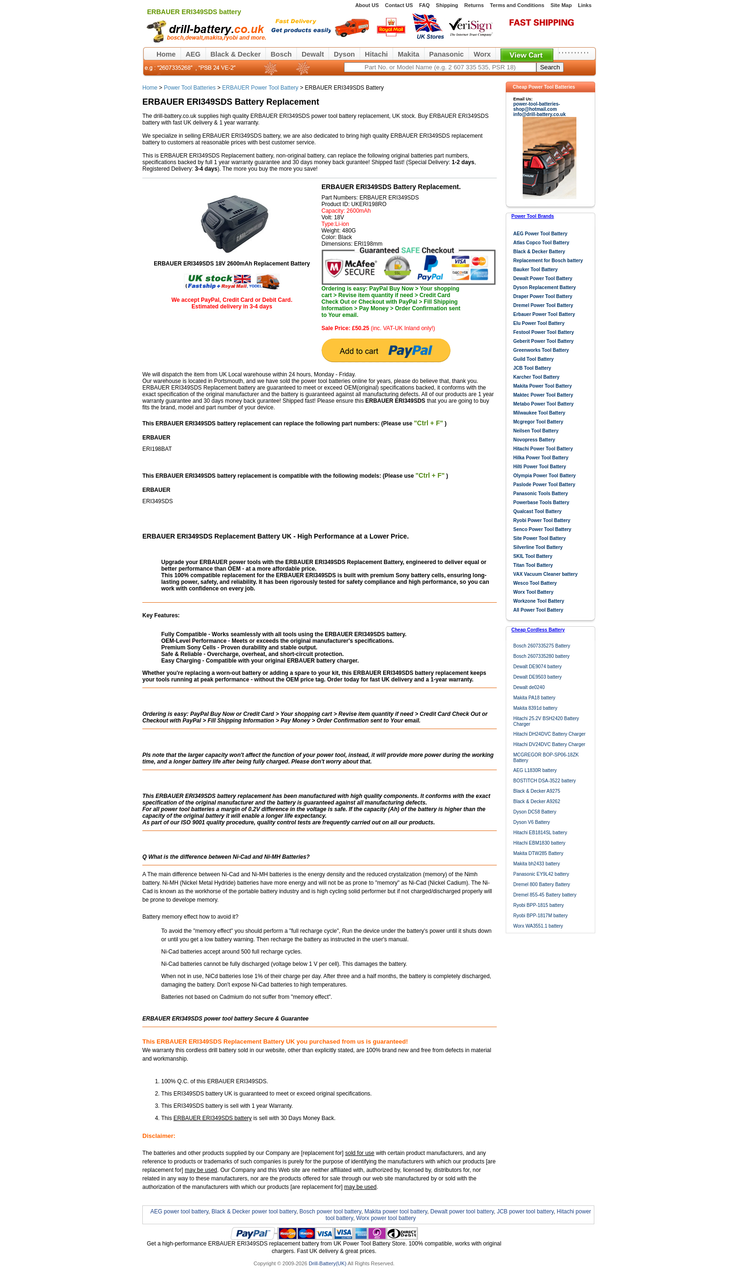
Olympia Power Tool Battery (544, 475)
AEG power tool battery (179, 1211)
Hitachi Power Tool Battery (543, 448)
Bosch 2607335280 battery (541, 656)
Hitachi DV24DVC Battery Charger (549, 744)
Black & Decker (236, 54)
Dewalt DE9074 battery (537, 666)
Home (166, 54)
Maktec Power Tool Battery (543, 395)
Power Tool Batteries (190, 87)
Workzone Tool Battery (538, 601)
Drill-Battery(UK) (327, 1263)
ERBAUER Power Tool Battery (260, 87)
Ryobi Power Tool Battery (541, 520)
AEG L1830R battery (535, 770)
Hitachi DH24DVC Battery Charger (549, 734)
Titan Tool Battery (533, 565)
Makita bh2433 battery (536, 863)
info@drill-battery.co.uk (539, 114)
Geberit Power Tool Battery (543, 341)
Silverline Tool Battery (538, 547)
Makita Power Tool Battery (542, 386)
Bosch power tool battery (330, 1211)
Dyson (344, 54)
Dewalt (313, 54)
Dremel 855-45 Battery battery (544, 894)
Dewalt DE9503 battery (537, 677)
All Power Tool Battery (538, 610)
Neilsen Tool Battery (535, 430)
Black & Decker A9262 (536, 801)
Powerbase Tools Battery (541, 502)
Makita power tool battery (395, 1211)
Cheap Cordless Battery (538, 629)
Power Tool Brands (532, 216)
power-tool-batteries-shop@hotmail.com (536, 106)
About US (367, 5)
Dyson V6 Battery (531, 822)
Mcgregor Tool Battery (538, 421)
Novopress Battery (534, 439)
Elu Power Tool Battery (539, 323)
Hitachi (376, 54)
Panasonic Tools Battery (540, 493)
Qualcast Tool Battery (537, 511)
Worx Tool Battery (533, 592)
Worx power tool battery (386, 1218)
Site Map (561, 5)
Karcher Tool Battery (536, 377)
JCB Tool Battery (532, 368)
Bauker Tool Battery (535, 269)
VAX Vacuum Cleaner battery (545, 574)
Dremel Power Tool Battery (543, 305)
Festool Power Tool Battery (543, 332)
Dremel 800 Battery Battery (541, 884)
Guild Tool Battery (533, 359)
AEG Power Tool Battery (540, 233)
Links (584, 5)
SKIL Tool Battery (532, 556)
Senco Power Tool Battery (542, 529)
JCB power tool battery (525, 1211)
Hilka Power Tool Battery (540, 457)
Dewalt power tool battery (462, 1211)
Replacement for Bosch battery (548, 260)
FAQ (424, 5)
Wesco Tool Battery (535, 583)
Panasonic (446, 54)
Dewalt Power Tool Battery (542, 278)
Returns (474, 5)
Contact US (399, 5)
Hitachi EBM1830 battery (539, 843)
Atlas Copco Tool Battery (541, 242)
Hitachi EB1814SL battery (540, 832)
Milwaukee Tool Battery (539, 412)
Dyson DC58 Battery (534, 811)
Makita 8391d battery (535, 708)
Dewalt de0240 (529, 687)
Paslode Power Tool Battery (544, 484)
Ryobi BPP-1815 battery (538, 905)
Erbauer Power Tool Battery (544, 314)
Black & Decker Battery (539, 251)
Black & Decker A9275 (536, 791)
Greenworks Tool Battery (541, 350)
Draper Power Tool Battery (542, 296)
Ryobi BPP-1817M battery (540, 915)
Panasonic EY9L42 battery (541, 874)
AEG (193, 54)
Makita (408, 54)
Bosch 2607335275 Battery (541, 645)
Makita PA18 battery (534, 697)
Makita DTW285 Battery (538, 853)
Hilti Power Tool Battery (539, 466)
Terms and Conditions (517, 5)
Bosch (281, 54)
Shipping (447, 5)
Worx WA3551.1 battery (538, 926)
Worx (482, 54)
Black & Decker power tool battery (254, 1211)
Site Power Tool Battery (539, 538)
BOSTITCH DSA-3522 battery (544, 780)
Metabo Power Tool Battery (543, 404)
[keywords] (440, 67)
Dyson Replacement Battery (544, 287)
